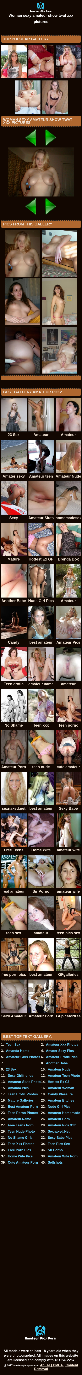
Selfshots (55, 1162)
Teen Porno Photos (23, 1113)
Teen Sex (13, 1044)
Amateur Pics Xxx (62, 1125)
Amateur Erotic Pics (61, 1057)
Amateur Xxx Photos (62, 1044)
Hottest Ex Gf (58, 1082)
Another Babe (57, 1063)
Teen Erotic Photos (23, 1094)
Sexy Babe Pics (60, 1137)
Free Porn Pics (19, 1150)
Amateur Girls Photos (23, 1057)
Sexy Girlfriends (20, 1075)
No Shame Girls (20, 1137)
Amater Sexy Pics (60, 1051)
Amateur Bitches (61, 1100)
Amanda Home (17, 1051)
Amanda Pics (18, 1088)
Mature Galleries (21, 1100)
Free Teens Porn (21, 1125)
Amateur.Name (19, 1119)
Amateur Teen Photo (64, 1075)
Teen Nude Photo (21, 1131)
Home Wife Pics (20, 1156)
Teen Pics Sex (59, 1144)
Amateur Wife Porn (63, 1156)
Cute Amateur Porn (23, 1162)
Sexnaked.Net (59, 1131)
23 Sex (11, 1069)
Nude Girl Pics (59, 1106)
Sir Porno (55, 1150)
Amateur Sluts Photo (24, 1082)
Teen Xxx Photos (21, 1144)
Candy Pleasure (60, 1094)
